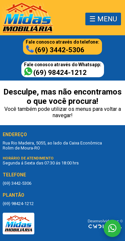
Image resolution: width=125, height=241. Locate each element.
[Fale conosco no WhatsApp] (112, 228)
